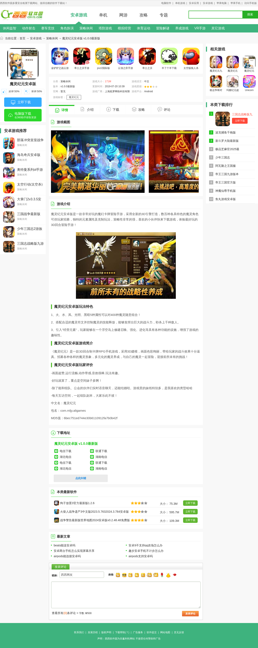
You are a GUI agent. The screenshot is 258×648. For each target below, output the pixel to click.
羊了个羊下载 (169, 59)
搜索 (250, 14)
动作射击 (28, 28)
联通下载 (101, 451)
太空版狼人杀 (191, 59)
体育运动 (143, 28)
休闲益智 (9, 28)
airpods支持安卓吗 (141, 556)
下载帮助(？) (122, 632)
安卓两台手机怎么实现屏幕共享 (74, 550)
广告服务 (138, 632)
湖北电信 (65, 457)
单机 (103, 15)
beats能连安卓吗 (64, 545)
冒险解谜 (162, 28)
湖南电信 (101, 457)
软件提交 (152, 632)
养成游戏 (182, 28)
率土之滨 (147, 59)
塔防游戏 (105, 28)
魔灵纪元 (74, 97)
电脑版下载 (23, 116)
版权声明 (106, 632)
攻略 (143, 15)
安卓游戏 (208, 3)
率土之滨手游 (81, 59)
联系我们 (79, 632)
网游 (123, 15)
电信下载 (65, 451)
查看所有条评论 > (65, 613)
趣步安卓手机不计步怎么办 (146, 550)
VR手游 (200, 28)
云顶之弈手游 (125, 59)
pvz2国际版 (103, 59)
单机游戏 (180, 3)
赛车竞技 (48, 28)
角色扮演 (67, 28)
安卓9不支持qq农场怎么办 (145, 545)
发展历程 (93, 632)
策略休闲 (86, 28)
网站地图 (165, 632)
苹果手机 (236, 3)
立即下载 (21, 102)
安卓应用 (194, 3)
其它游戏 (218, 28)
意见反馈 (179, 632)
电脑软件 (166, 3)
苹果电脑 (222, 3)
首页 (22, 38)
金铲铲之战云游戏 (60, 59)
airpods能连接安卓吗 (67, 556)
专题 (164, 15)
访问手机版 (250, 3)
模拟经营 (124, 28)
